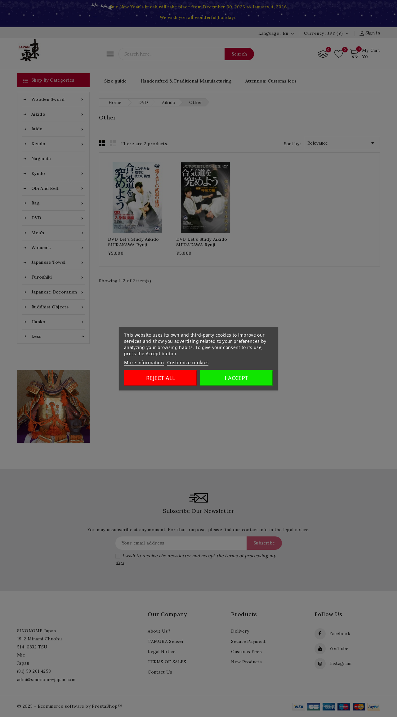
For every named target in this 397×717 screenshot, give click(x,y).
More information (144, 362)
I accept (236, 377)
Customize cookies (187, 362)
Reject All (160, 377)
